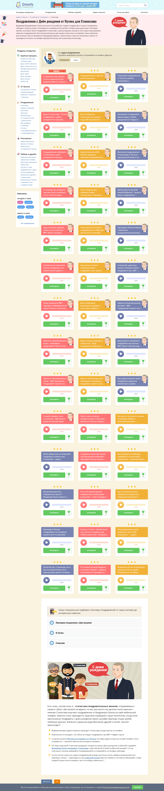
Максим (30, 207)
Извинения (25, 165)
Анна (20, 202)
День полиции (26, 76)
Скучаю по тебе (26, 167)
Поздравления (50, 12)
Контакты (144, 12)
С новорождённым (27, 133)
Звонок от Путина (27, 144)
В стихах (24, 128)
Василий (29, 217)
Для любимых (26, 123)
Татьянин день (26, 61)
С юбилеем (25, 97)
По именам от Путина (28, 90)
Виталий (28, 202)
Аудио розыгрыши (27, 141)
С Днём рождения (27, 92)
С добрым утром (26, 185)
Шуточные (24, 110)
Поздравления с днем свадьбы (29, 170)
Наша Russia (25, 146)
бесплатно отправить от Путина (81, 739)
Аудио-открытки (99, 12)
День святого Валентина (29, 64)
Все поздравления (27, 223)
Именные (24, 113)
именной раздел (92, 758)
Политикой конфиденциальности (116, 787)
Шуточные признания (29, 162)
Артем (21, 217)
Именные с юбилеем (28, 95)
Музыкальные (26, 115)
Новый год (24, 81)
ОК (57, 781)
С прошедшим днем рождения (29, 131)
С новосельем (26, 177)
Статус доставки (123, 12)
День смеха (25, 74)
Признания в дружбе (28, 175)
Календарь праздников (24, 12)
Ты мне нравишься (27, 172)
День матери (25, 79)
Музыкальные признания (29, 180)
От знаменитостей (27, 118)
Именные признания (28, 157)
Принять (137, 787)
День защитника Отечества (29, 66)
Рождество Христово (28, 59)
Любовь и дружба (74, 12)
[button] (46, 89)
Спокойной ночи (27, 182)
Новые (75, 60)
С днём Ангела (26, 121)
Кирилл (21, 207)
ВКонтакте (46, 781)
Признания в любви (28, 160)
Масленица (25, 71)
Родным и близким (27, 108)
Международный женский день (29, 69)
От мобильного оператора (29, 149)
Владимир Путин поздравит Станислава (70, 748)
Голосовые (24, 105)
